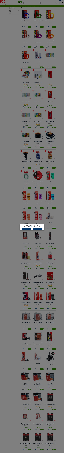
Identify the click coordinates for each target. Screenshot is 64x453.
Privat (26, 228)
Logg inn (30, 226)
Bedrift (37, 228)
